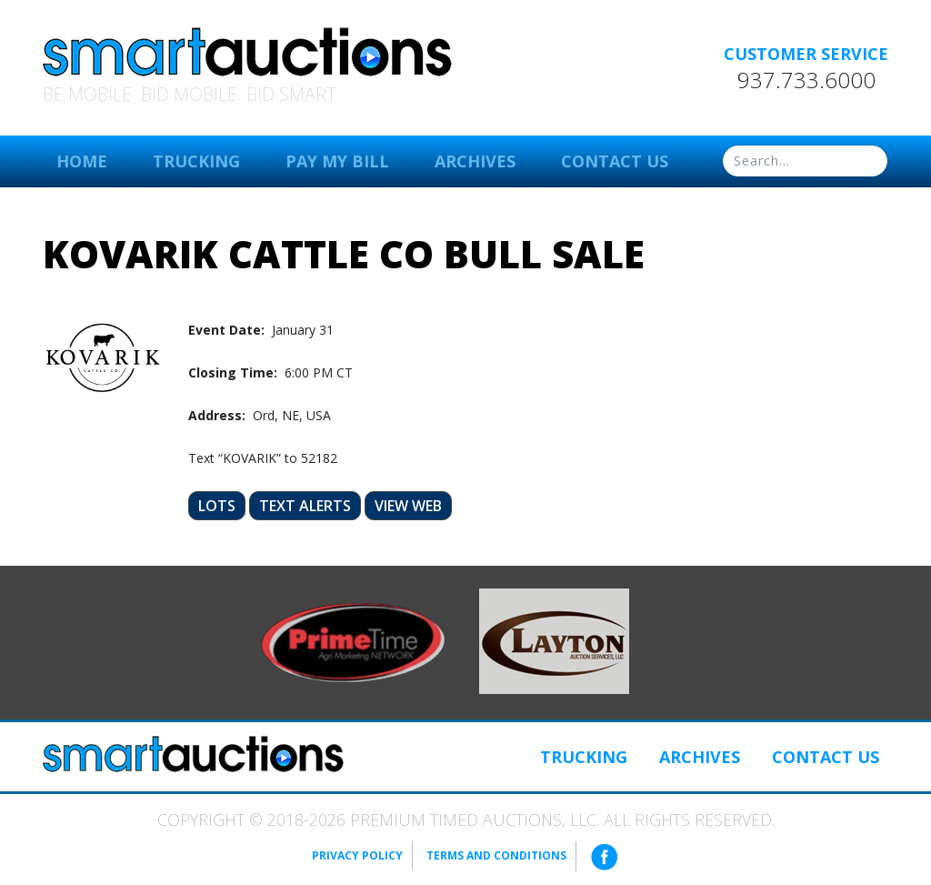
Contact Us (614, 161)
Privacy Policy (357, 855)
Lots (216, 506)
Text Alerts (305, 506)
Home (81, 161)
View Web (408, 506)
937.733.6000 (806, 80)
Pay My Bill (337, 161)
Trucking (196, 161)
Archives (475, 161)
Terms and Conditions (496, 855)
